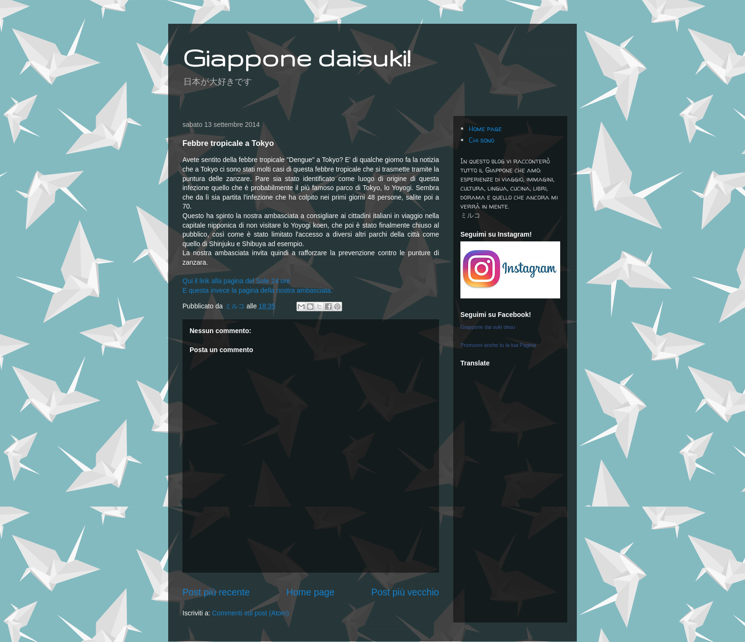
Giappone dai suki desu (487, 327)
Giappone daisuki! (296, 57)
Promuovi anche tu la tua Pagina (498, 345)
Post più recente (216, 592)
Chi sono (481, 139)
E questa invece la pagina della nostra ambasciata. (257, 290)
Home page (310, 592)
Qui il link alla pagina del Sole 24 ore (236, 281)
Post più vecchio (405, 592)
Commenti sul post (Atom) (250, 613)
